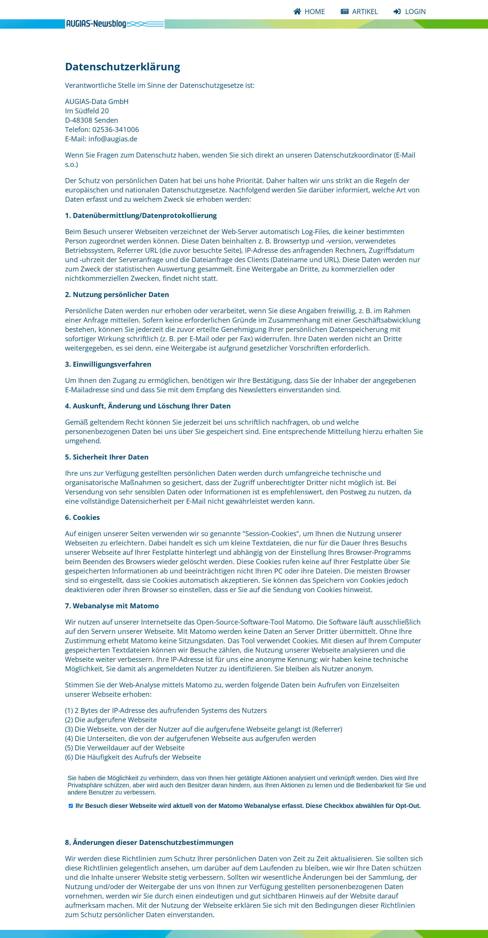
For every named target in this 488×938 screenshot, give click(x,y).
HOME (314, 11)
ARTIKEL (364, 11)
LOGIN (414, 11)
